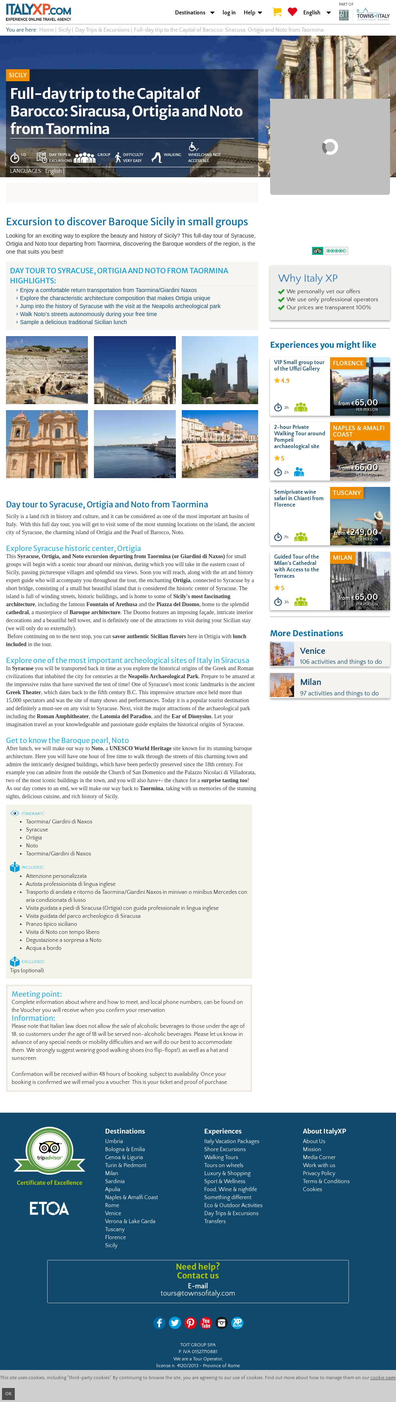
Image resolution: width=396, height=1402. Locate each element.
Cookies (312, 1189)
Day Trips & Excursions (231, 1213)
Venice (113, 1213)
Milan (111, 1173)
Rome (112, 1205)
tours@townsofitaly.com (198, 1294)
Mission (312, 1149)
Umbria (114, 1141)
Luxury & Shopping (227, 1173)
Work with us (319, 1165)
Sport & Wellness (224, 1181)
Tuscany (115, 1229)
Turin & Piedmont (125, 1165)
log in (229, 13)
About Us (314, 1141)
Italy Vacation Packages (231, 1141)
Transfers (215, 1221)
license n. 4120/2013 (177, 1365)
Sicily (111, 1245)
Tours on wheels (223, 1165)
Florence (115, 1237)
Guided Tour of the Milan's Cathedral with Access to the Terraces (296, 566)
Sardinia (115, 1181)
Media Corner (319, 1157)
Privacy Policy (319, 1173)
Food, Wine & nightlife (230, 1189)
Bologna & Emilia (125, 1149)
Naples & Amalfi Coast (131, 1197)
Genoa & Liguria (124, 1157)
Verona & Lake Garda (130, 1221)
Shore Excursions (225, 1149)
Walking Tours (221, 1157)
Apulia (112, 1189)
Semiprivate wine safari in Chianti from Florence (299, 498)
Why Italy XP (308, 278)
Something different (227, 1197)
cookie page (383, 1377)
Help (249, 13)
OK (8, 1393)
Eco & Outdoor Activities (233, 1205)
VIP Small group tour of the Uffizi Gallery (299, 365)
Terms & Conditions (326, 1181)
